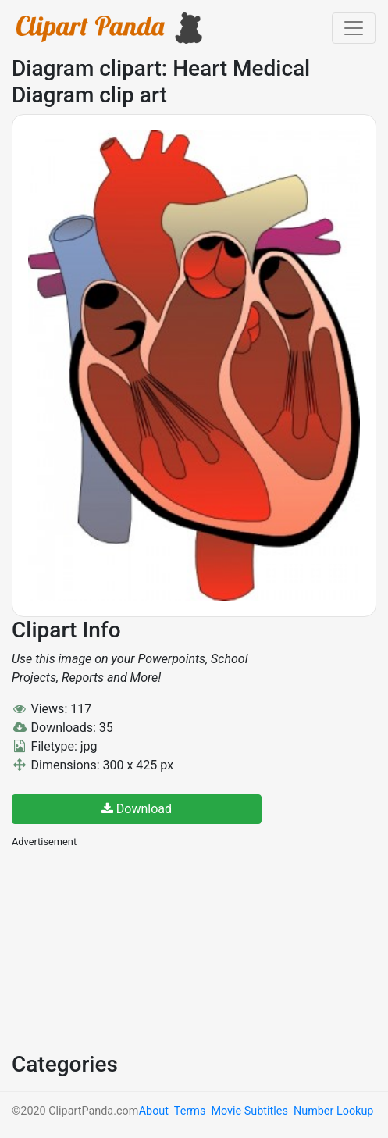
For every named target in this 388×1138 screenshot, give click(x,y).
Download (136, 808)
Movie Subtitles (249, 1111)
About (154, 1111)
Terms (189, 1111)
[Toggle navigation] (354, 28)
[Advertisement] (129, 948)
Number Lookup (333, 1111)
